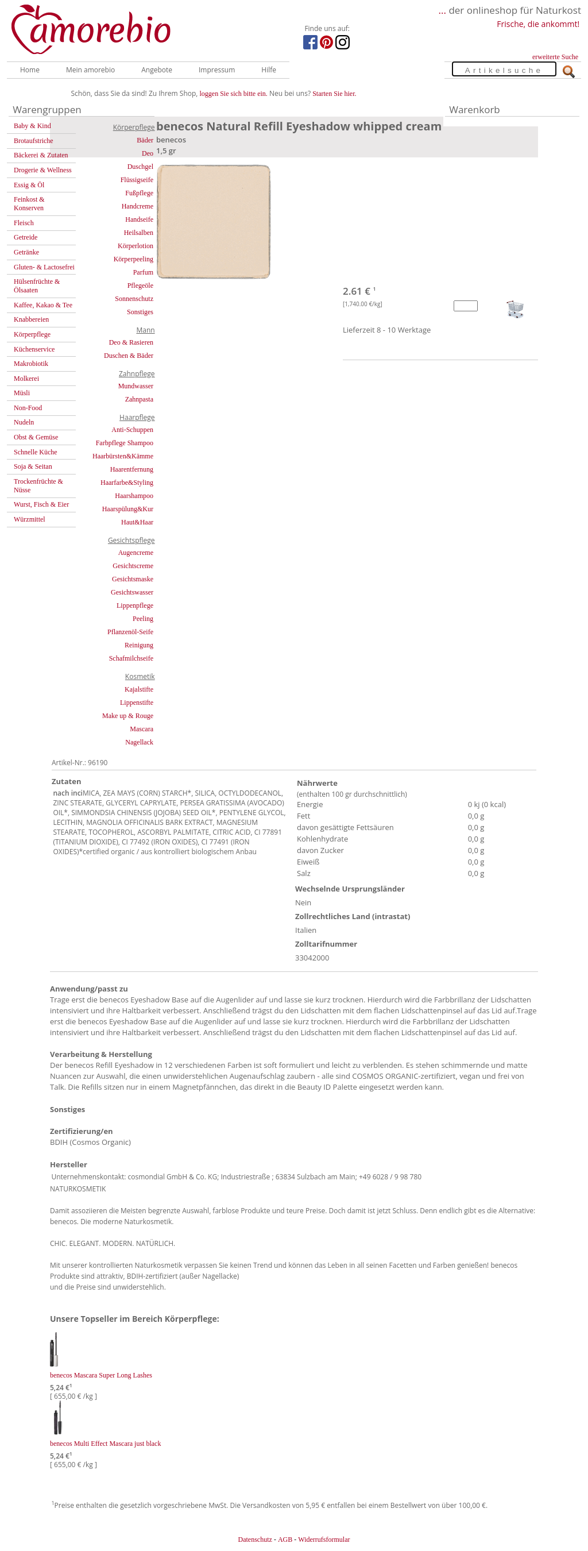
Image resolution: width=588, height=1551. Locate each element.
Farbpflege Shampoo (124, 443)
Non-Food (28, 408)
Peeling (143, 619)
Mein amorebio (90, 70)
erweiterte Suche (555, 57)
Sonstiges (140, 312)
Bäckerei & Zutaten (41, 155)
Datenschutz (255, 1539)
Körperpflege (32, 334)
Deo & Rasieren (131, 342)
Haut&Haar (137, 522)
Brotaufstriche (33, 141)
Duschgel (140, 167)
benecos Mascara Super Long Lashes (101, 1375)
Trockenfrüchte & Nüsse (38, 485)
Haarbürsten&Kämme (122, 456)
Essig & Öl (29, 185)
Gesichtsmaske (132, 579)
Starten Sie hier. (334, 94)
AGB (285, 1539)
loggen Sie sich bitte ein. (234, 94)
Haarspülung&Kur (127, 509)
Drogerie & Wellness (43, 170)
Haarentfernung (131, 469)
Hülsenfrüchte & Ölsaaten (37, 285)
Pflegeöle (140, 285)
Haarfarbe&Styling (126, 483)
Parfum (143, 272)
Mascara (141, 729)
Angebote (156, 70)
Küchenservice (34, 349)
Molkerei (26, 379)
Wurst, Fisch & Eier (41, 504)
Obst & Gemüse (36, 437)
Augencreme (135, 553)
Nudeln (24, 422)
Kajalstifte (139, 689)
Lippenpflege (135, 605)
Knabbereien (31, 319)
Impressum (217, 70)
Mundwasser (135, 386)
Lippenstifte (136, 703)
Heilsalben (138, 233)
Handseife (139, 219)
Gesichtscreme (133, 566)
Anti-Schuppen (132, 430)
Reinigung (139, 645)
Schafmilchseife (131, 658)
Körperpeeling (133, 259)
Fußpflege (139, 193)
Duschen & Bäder (128, 356)
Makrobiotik (31, 364)
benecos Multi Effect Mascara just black (105, 1444)
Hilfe (268, 70)
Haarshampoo (134, 496)
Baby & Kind (32, 126)
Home (30, 70)
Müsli (22, 393)
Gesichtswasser (132, 592)
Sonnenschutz (134, 299)
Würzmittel (29, 519)
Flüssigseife (137, 180)
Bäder (145, 140)
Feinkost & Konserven (29, 203)
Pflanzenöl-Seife (130, 632)
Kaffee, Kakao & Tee (43, 305)
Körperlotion (135, 246)
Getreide (25, 237)
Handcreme (137, 206)
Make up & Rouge (127, 716)
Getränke (26, 252)
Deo (147, 153)
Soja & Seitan (33, 466)
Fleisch (24, 223)
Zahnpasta (139, 399)
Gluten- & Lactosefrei (44, 267)
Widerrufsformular (324, 1539)
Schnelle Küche (35, 452)
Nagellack (139, 742)
